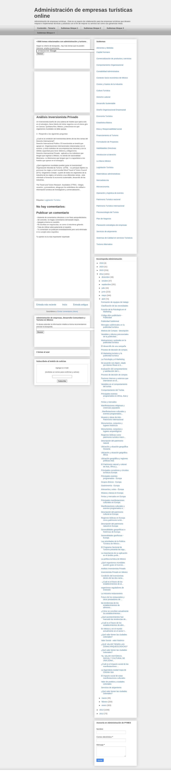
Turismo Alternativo (104, 244)
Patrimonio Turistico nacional (108, 199)
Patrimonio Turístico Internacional (110, 206)
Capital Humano (103, 52)
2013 (101, 710)
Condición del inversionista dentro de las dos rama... (112, 577)
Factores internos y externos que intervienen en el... (114, 379)
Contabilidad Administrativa (107, 71)
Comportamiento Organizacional (109, 65)
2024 (101, 263)
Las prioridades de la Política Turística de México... (113, 542)
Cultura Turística (103, 91)
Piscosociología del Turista (107, 212)
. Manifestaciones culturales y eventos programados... (113, 412)
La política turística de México (113, 559)
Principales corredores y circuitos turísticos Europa (115, 471)
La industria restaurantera (112, 593)
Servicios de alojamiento (106, 231)
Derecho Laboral (103, 97)
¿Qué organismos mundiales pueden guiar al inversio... (113, 564)
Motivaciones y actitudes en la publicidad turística (113, 341)
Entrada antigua (80, 304)
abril (104, 299)
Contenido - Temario (46, 28)
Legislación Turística (52, 200)
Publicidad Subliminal (110, 321)
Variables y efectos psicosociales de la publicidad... (114, 335)
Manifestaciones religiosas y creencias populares (113, 406)
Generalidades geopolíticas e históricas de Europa (113, 531)
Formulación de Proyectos (107, 142)
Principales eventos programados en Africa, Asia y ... (114, 396)
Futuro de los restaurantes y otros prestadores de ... (112, 598)
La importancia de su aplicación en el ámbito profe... (114, 554)
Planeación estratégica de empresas (111, 225)
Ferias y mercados (108, 402)
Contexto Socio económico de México (112, 78)
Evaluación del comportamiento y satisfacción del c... (114, 370)
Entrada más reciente (46, 304)
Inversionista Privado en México (114, 572)
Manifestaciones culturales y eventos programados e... (113, 507)
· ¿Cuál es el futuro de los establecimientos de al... (112, 583)
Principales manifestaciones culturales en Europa (112, 501)
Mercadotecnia (102, 180)
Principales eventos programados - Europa (111, 477)
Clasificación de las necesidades (114, 306)
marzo (104, 698)
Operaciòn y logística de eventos (110, 193)
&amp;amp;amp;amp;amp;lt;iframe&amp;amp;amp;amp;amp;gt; (66, 60)
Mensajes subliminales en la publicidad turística (113, 326)
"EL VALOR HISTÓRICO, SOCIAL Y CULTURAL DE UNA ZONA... (113, 658)
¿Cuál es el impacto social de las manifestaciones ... (115, 665)
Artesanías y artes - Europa (112, 489)
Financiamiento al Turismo (107, 135)
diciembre (106, 277)
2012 (101, 713)
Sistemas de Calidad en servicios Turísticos (114, 238)
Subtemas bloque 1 (69, 28)
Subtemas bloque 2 (92, 28)
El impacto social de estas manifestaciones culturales (113, 677)
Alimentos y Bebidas (104, 48)
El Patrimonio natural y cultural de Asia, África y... (114, 465)
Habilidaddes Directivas (106, 148)
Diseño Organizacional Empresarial (111, 110)
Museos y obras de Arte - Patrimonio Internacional (112, 418)
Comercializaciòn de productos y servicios (113, 58)
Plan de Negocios (103, 219)
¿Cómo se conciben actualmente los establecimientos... (115, 612)
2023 (101, 267)
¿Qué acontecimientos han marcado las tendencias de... (114, 618)
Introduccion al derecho (106, 155)
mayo (104, 295)
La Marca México (103, 161)
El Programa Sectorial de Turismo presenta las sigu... (113, 548)
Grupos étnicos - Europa (111, 482)
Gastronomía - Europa (110, 486)
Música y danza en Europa (112, 493)
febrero (105, 702)
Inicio (64, 304)
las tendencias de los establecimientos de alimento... (110, 605)
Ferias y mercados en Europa (113, 496)
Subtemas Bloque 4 (46, 33)
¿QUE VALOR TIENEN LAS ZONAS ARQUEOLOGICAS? (114, 645)
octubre (105, 281)
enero (104, 705)
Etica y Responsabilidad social (109, 129)
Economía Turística (104, 116)
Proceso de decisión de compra (114, 350)
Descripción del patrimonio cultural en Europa (112, 513)
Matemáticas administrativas (108, 174)
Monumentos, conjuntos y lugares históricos (112, 424)
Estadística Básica (104, 123)
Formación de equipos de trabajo (115, 302)
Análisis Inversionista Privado (113, 568)
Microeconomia (102, 187)
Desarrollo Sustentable (105, 103)
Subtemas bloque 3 (115, 28)
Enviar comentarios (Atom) (67, 311)
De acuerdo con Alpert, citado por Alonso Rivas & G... (113, 364)
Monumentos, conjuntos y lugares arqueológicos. (112, 430)
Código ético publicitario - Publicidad (111, 316)
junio (104, 292)
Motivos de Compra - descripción (115, 331)
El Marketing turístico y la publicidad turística (111, 354)
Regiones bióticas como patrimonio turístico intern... (113, 436)
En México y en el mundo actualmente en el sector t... (113, 630)
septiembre (106, 284)
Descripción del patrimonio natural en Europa (112, 525)
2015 (101, 270)
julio (103, 288)
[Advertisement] (8, 722)
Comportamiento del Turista (112, 390)
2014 (101, 274)
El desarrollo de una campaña (113, 346)
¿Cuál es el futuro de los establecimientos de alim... (113, 624)
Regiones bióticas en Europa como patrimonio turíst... (113, 519)
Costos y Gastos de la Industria (109, 84)
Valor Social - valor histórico (112, 640)
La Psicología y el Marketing (113, 359)
